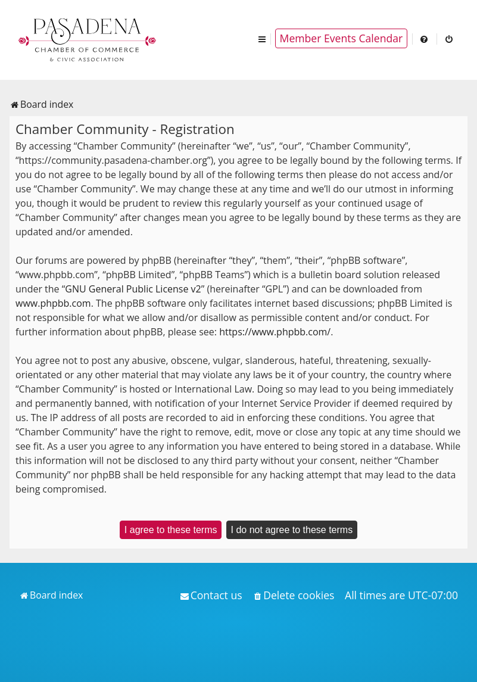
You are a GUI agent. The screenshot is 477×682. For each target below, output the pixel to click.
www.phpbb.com (53, 303)
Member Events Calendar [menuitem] (341, 38)
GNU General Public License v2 (133, 288)
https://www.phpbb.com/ (275, 331)
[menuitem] (424, 38)
